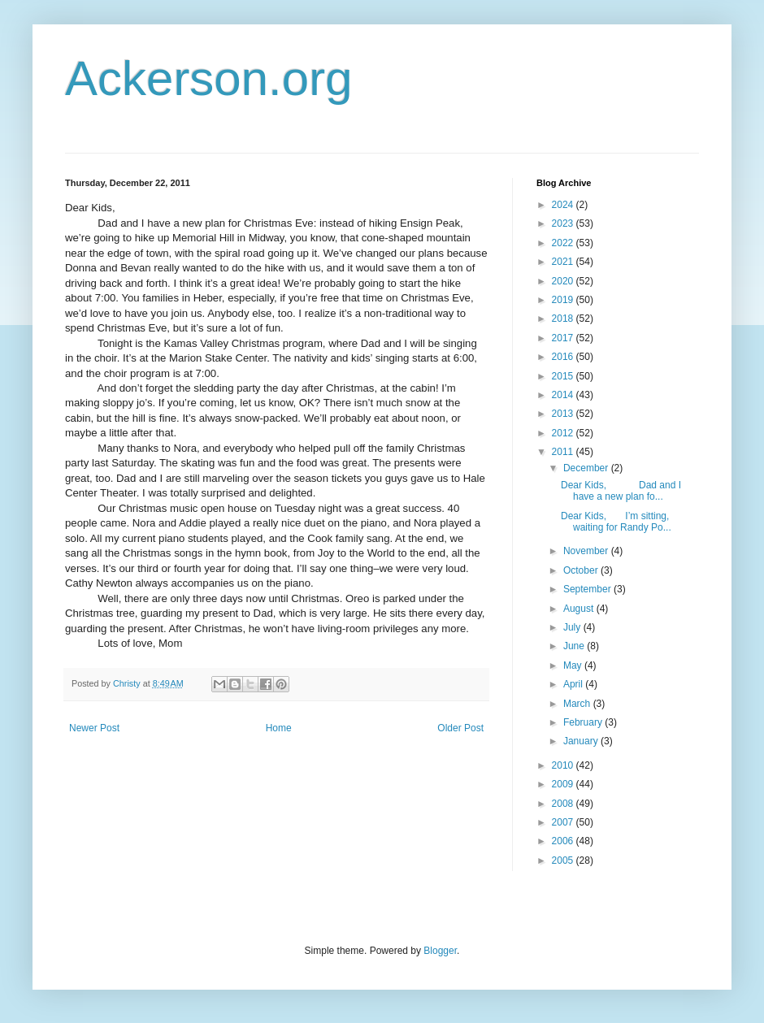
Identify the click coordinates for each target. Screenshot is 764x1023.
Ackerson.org (209, 78)
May (573, 665)
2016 (564, 356)
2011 (564, 451)
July (573, 627)
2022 (564, 243)
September (588, 589)
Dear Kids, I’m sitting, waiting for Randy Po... (616, 521)
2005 (564, 860)
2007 (564, 822)
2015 (564, 376)
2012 (564, 433)
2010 (564, 765)
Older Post (460, 728)
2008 (564, 803)
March (578, 703)
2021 (564, 261)
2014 (564, 395)
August (580, 608)
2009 (564, 784)
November (587, 551)
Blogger (440, 950)
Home (279, 728)
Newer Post (94, 728)
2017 (564, 338)
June (575, 646)
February (584, 722)
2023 (564, 223)
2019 (564, 300)
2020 (564, 281)
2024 (564, 204)
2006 (564, 841)
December (587, 468)
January (582, 741)
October (582, 570)
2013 (564, 413)
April (574, 684)
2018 (564, 318)
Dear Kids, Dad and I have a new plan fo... (621, 490)
